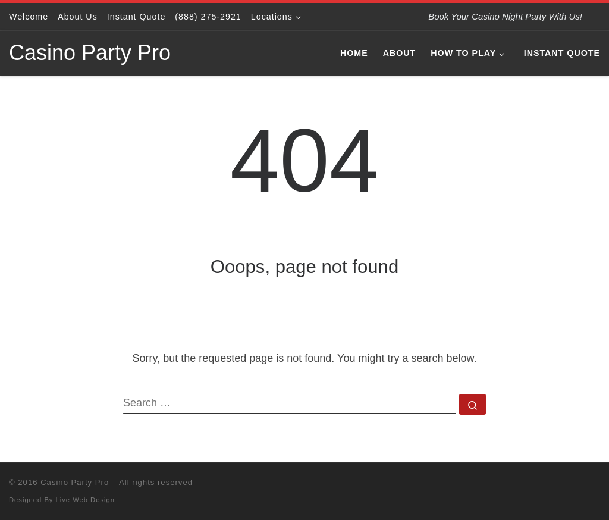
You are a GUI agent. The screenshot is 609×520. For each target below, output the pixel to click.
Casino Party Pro (74, 482)
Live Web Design (85, 499)
